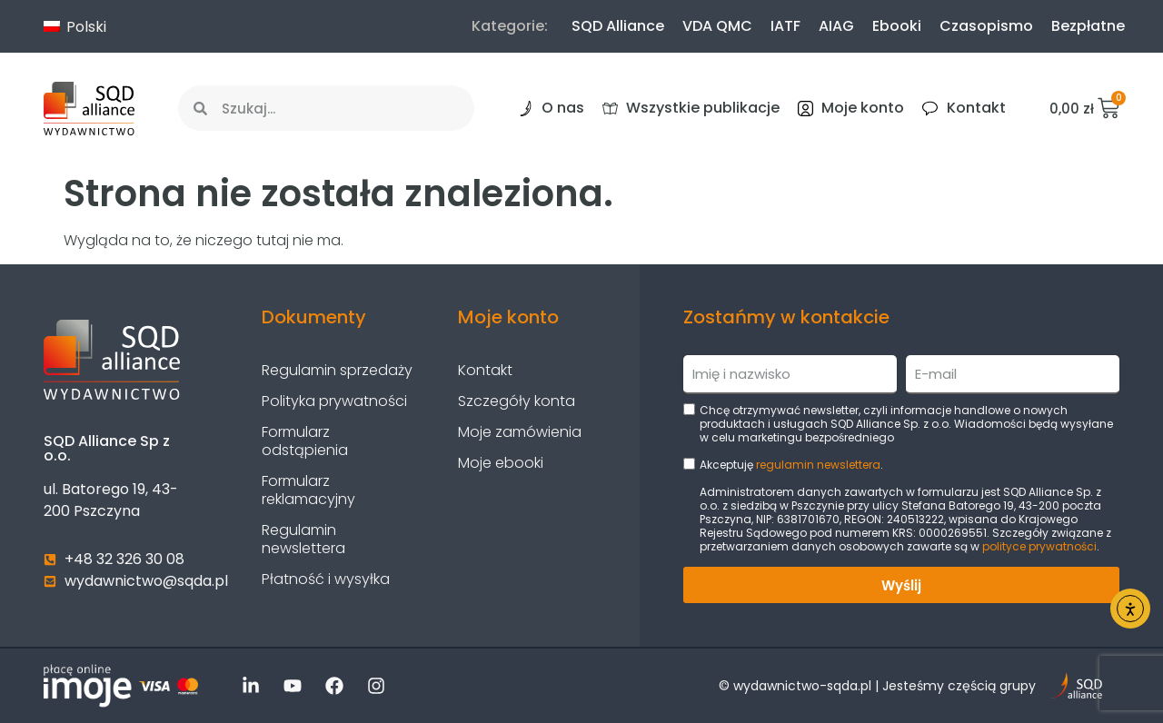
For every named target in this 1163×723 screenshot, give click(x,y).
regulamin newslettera (818, 464)
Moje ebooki (500, 462)
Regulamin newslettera (303, 539)
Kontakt (485, 370)
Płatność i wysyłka (326, 579)
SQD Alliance (618, 26)
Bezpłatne (1088, 26)
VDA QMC (717, 26)
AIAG (836, 26)
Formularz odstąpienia (305, 441)
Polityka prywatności (334, 401)
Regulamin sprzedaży (337, 370)
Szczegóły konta (516, 401)
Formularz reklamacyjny (308, 490)
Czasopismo (986, 26)
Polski (75, 26)
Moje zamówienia (520, 431)
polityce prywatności (1039, 546)
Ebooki (896, 26)
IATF (785, 26)
